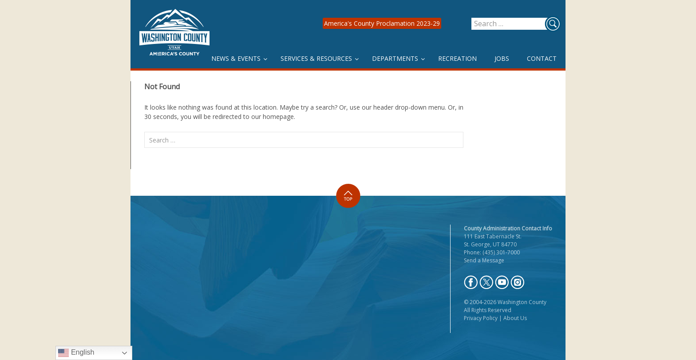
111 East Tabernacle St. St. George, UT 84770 (493, 240)
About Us (515, 318)
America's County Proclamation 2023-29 (382, 23)
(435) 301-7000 (501, 252)
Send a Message (484, 260)
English (76, 353)
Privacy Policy (481, 318)
